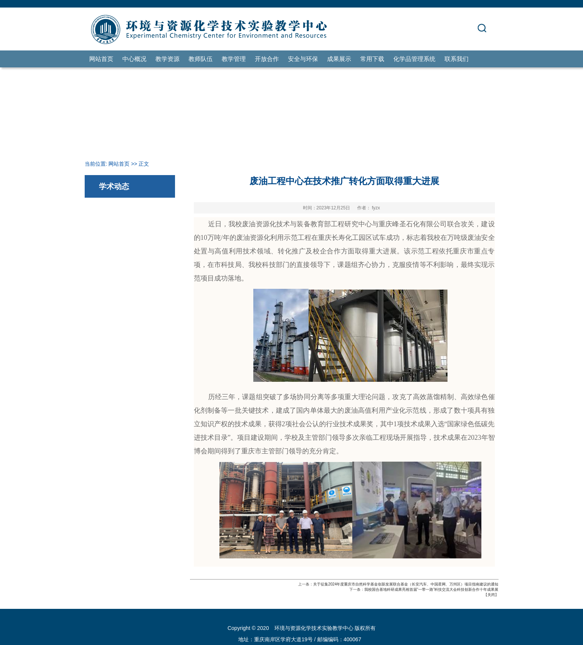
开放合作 (267, 58)
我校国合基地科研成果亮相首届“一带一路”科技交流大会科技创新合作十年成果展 (431, 589)
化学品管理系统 (414, 58)
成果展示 (339, 58)
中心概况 (134, 58)
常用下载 (372, 58)
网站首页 (101, 58)
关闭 (491, 595)
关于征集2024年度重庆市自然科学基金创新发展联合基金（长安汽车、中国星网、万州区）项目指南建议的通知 (405, 584)
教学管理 (234, 58)
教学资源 (167, 58)
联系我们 (456, 58)
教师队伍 (201, 58)
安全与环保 (303, 58)
